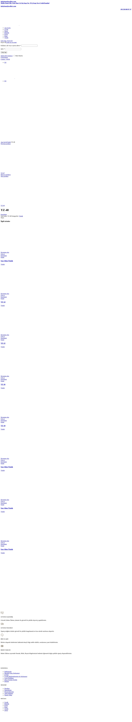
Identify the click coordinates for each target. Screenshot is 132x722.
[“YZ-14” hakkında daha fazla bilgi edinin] (5, 293)
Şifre (3, 49)
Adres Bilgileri (8, 693)
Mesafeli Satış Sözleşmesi (12, 673)
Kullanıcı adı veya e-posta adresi (11, 45)
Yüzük (9, 142)
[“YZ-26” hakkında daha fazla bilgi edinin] (5, 376)
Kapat (2, 257)
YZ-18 (3, 426)
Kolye (6, 705)
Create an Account (11, 42)
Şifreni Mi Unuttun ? (7, 56)
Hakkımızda (7, 671)
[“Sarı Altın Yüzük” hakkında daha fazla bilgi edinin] (5, 252)
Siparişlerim (7, 690)
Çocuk (6, 702)
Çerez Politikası (9, 678)
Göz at (3, 254)
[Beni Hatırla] (14, 55)
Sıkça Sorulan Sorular (10, 680)
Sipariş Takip (8, 695)
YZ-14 (3, 302)
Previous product (6, 144)
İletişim (6, 681)
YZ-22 (3, 343)
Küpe (6, 707)
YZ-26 (3, 384)
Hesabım (7, 688)
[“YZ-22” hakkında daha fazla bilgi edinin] (5, 335)
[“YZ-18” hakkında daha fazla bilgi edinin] (5, 417)
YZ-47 (3, 173)
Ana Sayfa (4, 142)
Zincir (6, 710)
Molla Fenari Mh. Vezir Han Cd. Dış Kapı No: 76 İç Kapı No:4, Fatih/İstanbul (25, 3)
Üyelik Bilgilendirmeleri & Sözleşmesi (15, 676)
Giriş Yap (3, 52)
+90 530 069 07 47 (125, 9)
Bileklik (6, 704)
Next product (4, 176)
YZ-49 (3, 205)
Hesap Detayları (9, 692)
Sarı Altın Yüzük (7, 261)
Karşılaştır (4, 214)
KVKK (6, 675)
